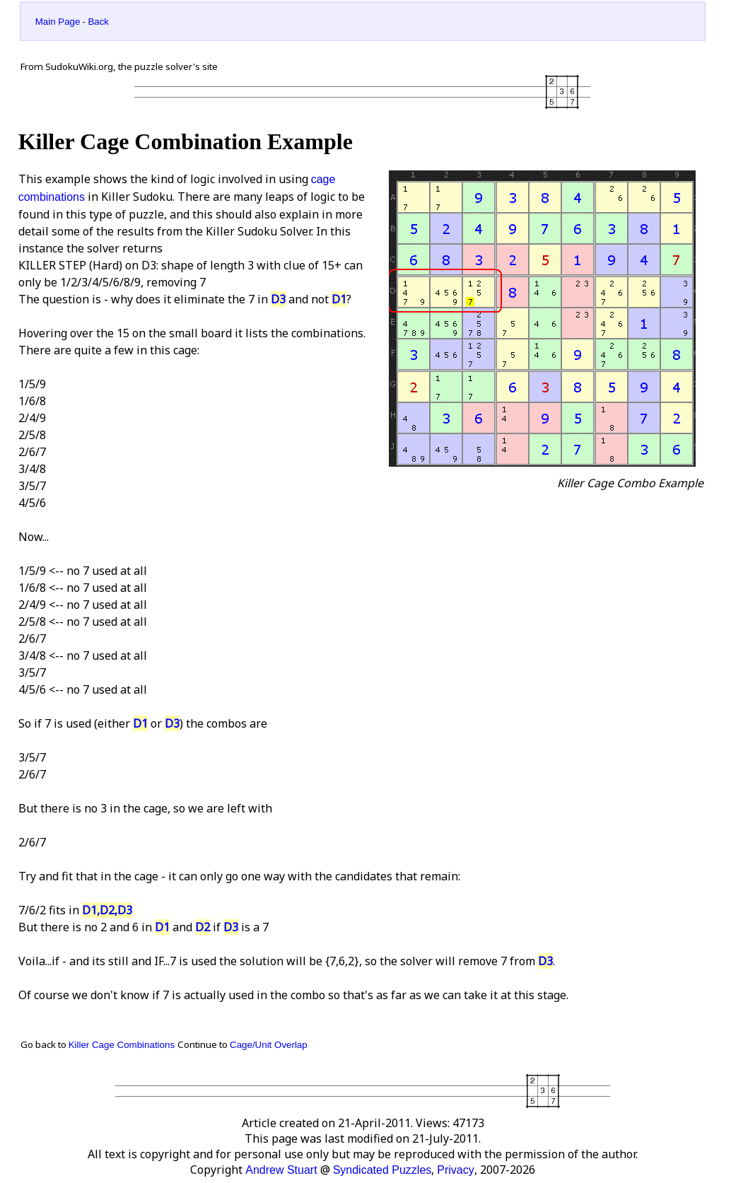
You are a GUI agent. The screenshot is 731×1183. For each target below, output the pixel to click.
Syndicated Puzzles (382, 1170)
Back (98, 21)
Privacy (455, 1170)
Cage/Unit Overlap (269, 1044)
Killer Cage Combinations (122, 1044)
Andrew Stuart (281, 1170)
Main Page (58, 21)
